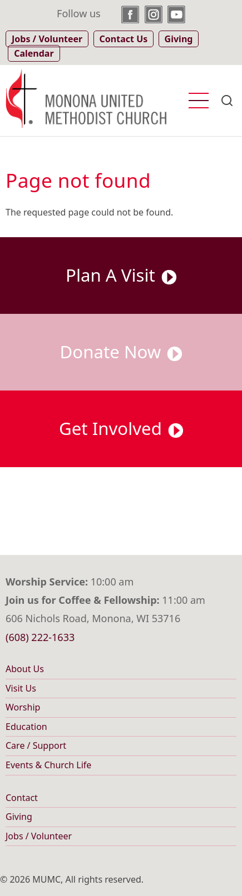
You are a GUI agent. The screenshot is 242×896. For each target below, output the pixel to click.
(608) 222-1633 (40, 637)
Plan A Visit (121, 275)
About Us (25, 669)
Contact (22, 798)
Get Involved (121, 428)
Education (26, 726)
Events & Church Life (48, 765)
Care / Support (36, 745)
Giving (19, 816)
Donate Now (121, 351)
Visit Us (21, 688)
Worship (23, 707)
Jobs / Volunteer (39, 836)
